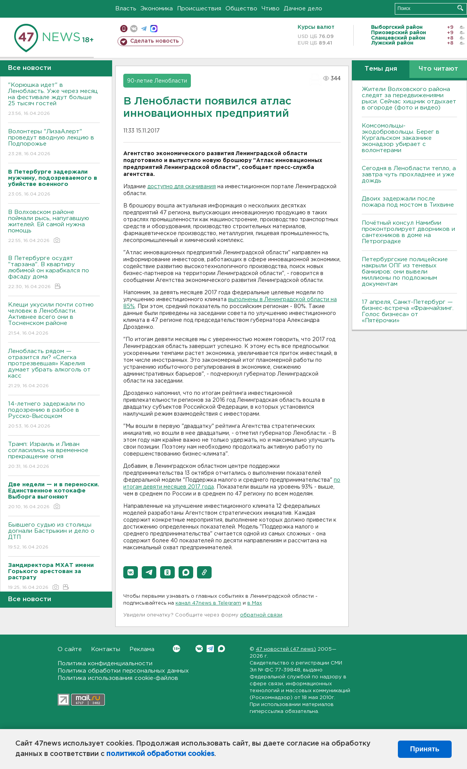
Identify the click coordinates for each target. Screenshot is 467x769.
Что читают (438, 69)
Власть (125, 8)
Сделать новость (154, 41)
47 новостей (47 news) (286, 649)
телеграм (143, 28)
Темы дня (380, 69)
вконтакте (133, 28)
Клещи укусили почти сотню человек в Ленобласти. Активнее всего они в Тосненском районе (54, 319)
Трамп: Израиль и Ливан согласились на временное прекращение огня (54, 456)
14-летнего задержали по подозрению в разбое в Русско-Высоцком (54, 415)
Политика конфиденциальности (105, 663)
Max (221, 648)
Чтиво (271, 8)
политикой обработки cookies (160, 754)
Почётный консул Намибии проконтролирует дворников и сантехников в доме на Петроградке (408, 232)
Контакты (105, 649)
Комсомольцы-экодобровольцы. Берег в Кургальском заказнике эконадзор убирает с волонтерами (400, 138)
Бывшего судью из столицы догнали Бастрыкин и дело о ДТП (54, 536)
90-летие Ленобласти (157, 81)
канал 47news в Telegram (208, 603)
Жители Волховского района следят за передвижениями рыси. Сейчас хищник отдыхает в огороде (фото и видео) (409, 98)
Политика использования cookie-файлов (118, 678)
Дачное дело (303, 8)
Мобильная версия (124, 28)
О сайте (70, 649)
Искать (460, 8)
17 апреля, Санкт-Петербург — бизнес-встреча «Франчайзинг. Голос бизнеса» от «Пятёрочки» (408, 311)
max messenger (153, 28)
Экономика (157, 8)
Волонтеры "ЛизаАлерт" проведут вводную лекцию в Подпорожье (54, 143)
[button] (130, 572)
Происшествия (199, 8)
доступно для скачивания (181, 186)
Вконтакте (176, 648)
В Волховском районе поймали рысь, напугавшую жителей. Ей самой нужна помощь (54, 227)
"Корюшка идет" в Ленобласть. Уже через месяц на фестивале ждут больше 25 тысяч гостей (54, 100)
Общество (241, 8)
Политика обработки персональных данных (123, 670)
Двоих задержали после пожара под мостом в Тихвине (409, 201)
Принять (424, 749)
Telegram (210, 648)
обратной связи (261, 615)
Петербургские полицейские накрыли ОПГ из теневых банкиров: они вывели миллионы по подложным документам (405, 272)
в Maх (254, 603)
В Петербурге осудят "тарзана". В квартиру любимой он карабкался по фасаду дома (54, 273)
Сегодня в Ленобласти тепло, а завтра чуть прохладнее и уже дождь (409, 174)
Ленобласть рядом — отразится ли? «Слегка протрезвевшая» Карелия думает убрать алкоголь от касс (54, 369)
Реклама (141, 649)
